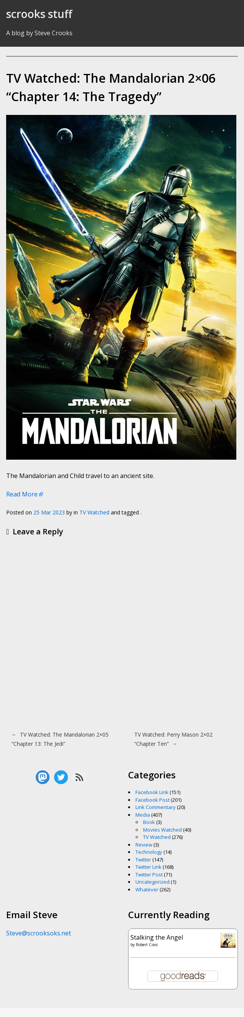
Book (149, 822)
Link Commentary (155, 807)
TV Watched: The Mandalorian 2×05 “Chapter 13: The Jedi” (60, 739)
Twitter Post (149, 874)
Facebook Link (151, 792)
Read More (22, 494)
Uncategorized (152, 881)
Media (142, 814)
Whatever (146, 889)
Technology (148, 851)
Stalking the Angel (156, 937)
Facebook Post (152, 799)
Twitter (143, 859)
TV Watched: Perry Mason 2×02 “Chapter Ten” (173, 739)
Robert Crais (147, 944)
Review (143, 844)
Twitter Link (148, 866)
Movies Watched (162, 829)
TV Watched (94, 512)
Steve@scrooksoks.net (38, 933)
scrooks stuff (39, 14)
